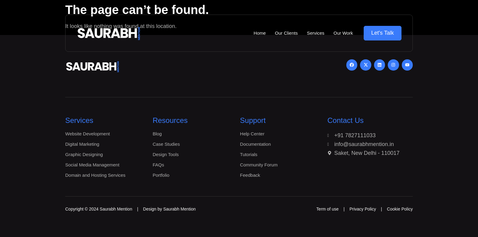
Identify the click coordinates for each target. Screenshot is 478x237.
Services (315, 33)
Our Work (343, 33)
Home (259, 33)
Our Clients (286, 33)
